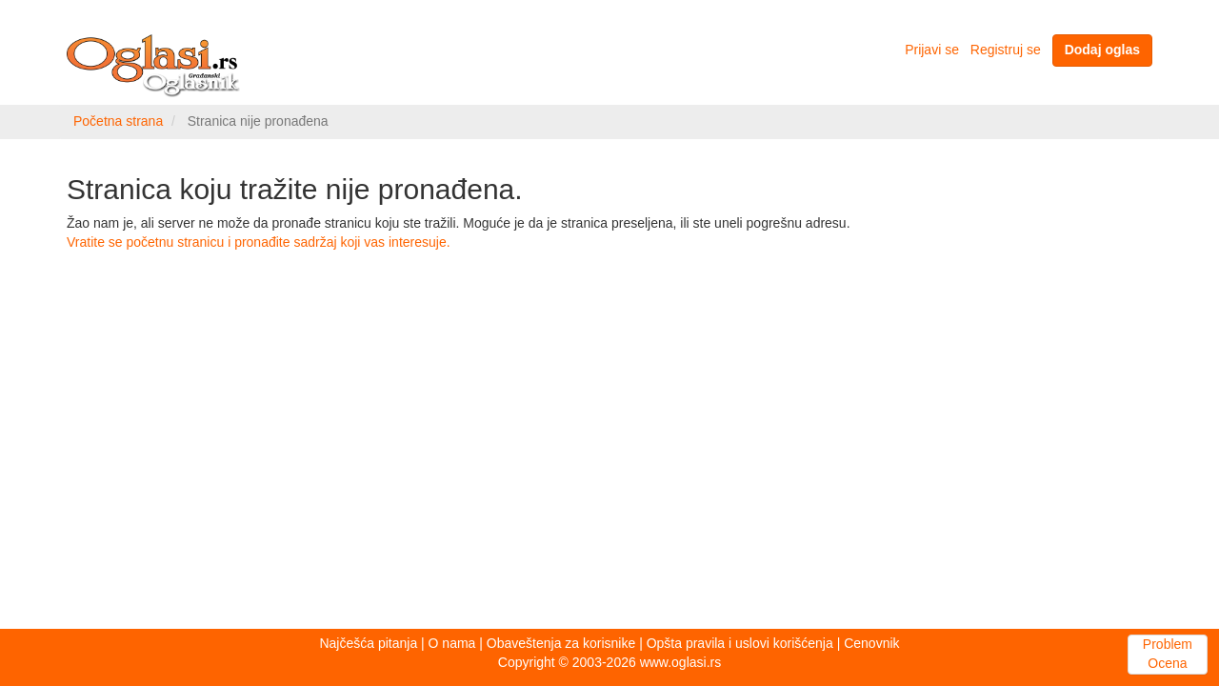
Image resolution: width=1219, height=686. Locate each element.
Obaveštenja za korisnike (561, 643)
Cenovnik (871, 643)
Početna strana (118, 121)
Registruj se (1005, 49)
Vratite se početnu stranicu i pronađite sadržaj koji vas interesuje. (258, 242)
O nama (452, 643)
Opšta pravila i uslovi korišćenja (740, 643)
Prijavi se (932, 49)
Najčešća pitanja (368, 643)
